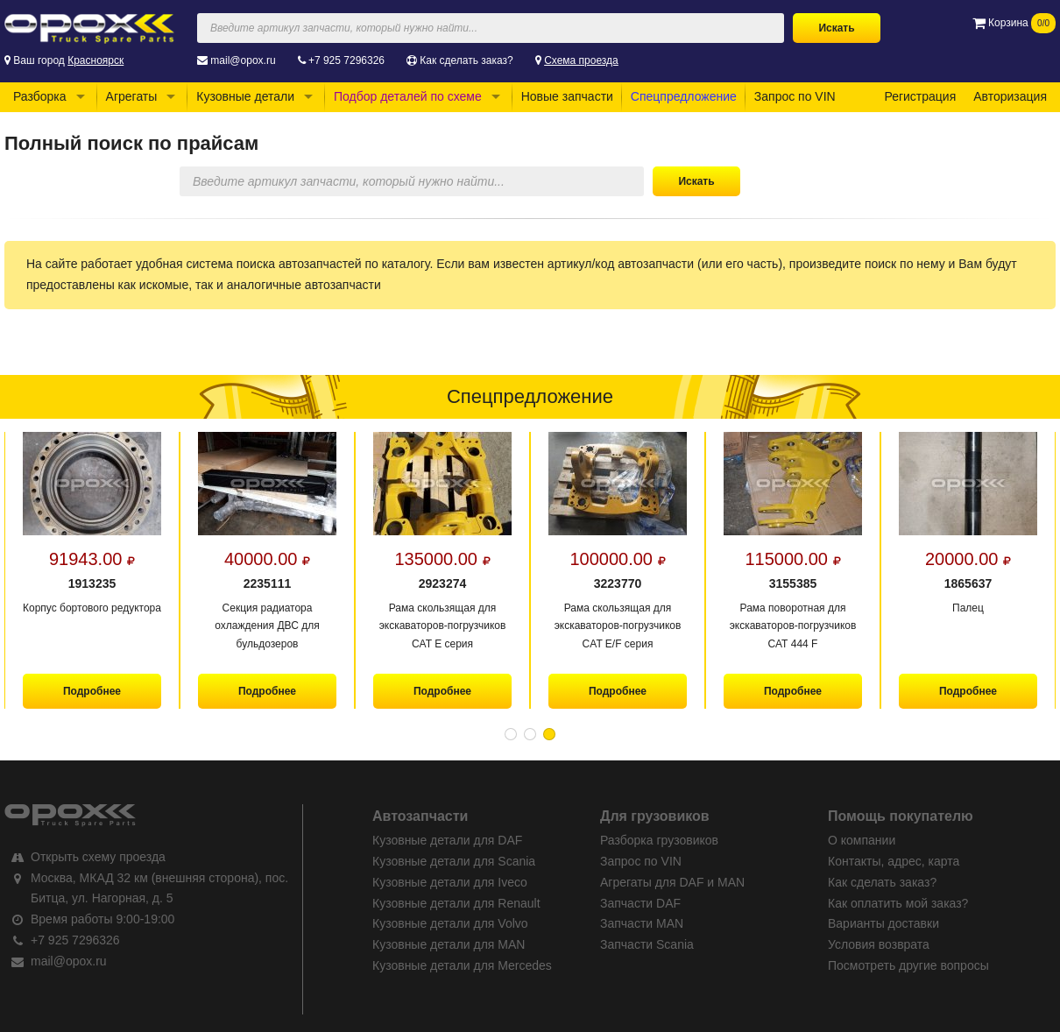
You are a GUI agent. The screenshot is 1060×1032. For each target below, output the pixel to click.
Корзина (1014, 23)
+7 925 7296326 (346, 60)
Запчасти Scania (647, 944)
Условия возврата (878, 944)
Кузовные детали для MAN (448, 944)
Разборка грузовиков (659, 840)
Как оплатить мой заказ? (898, 903)
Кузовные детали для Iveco (449, 882)
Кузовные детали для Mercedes (462, 965)
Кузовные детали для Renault (456, 903)
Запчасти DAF (640, 903)
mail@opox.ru (242, 60)
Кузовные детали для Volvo (450, 923)
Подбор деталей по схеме (408, 96)
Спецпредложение (684, 96)
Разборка (40, 96)
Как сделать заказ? (466, 60)
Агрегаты (132, 96)
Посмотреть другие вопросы (908, 965)
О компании (861, 840)
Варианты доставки (883, 923)
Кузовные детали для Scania (453, 861)
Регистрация (920, 96)
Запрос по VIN (795, 96)
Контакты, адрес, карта (893, 861)
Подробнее (92, 691)
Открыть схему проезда (98, 857)
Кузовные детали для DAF (447, 840)
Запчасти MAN (641, 923)
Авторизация (1010, 96)
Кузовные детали (245, 96)
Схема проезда (581, 60)
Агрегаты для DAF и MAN (672, 882)
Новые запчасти (567, 96)
